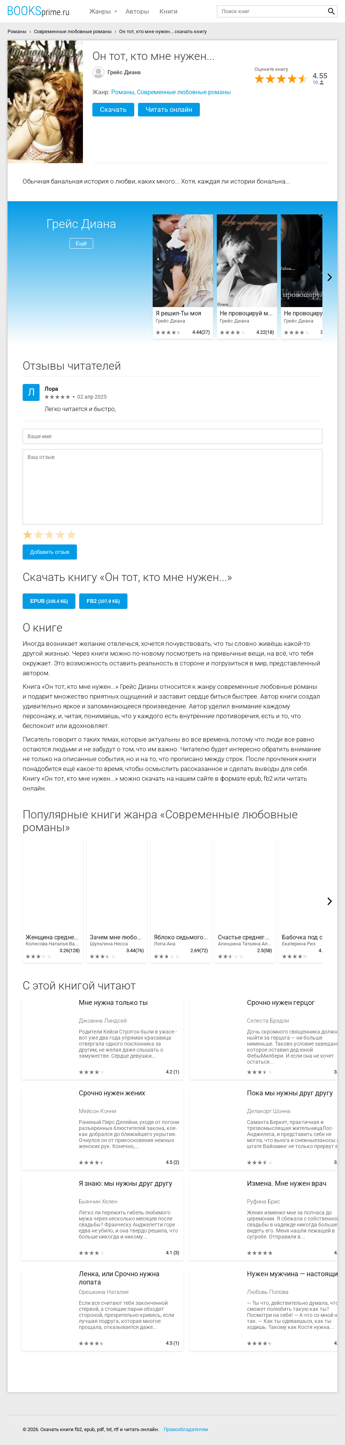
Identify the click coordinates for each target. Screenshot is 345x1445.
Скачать (113, 109)
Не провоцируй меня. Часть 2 (311, 313)
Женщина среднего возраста (53, 940)
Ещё (81, 243)
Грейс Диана (124, 72)
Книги (168, 11)
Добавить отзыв (49, 552)
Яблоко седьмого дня (181, 940)
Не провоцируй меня (247, 313)
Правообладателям (186, 1429)
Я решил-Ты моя (178, 313)
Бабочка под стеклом (309, 940)
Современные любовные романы (184, 92)
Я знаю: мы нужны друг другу (125, 1183)
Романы (122, 92)
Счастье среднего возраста (245, 940)
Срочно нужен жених (112, 1093)
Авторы (137, 11)
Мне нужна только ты (113, 1002)
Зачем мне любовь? (117, 940)
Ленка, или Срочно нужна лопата (119, 1278)
